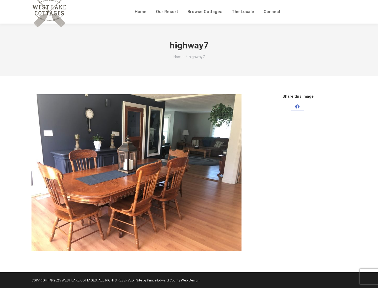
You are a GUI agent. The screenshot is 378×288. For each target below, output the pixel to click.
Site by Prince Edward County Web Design (168, 280)
